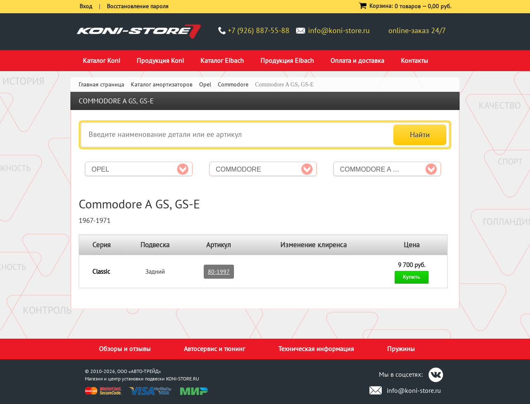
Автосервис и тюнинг (214, 348)
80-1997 (219, 271)
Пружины (401, 348)
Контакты (414, 60)
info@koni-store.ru (339, 30)
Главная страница (101, 84)
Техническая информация (316, 348)
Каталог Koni (101, 60)
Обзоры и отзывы (125, 348)
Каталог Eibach (222, 60)
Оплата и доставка (357, 60)
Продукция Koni (160, 60)
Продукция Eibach (287, 60)
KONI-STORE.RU (182, 378)
